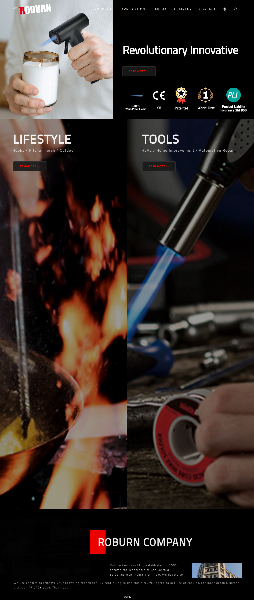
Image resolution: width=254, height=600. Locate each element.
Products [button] (104, 9)
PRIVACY (35, 587)
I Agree (127, 596)
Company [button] (183, 9)
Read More (139, 71)
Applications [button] (134, 9)
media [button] (161, 9)
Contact (207, 9)
